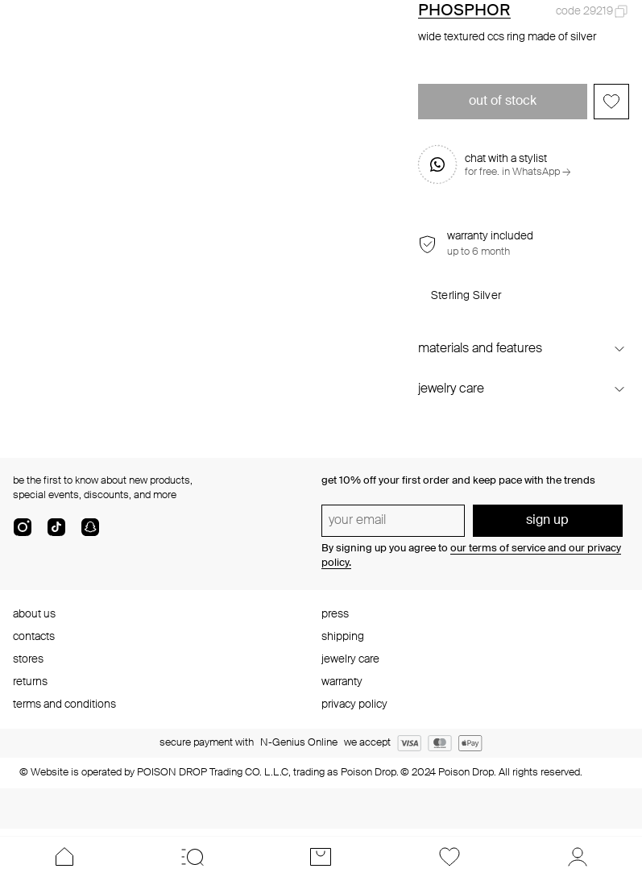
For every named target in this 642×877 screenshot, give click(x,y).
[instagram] (22, 533)
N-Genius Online (299, 743)
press (335, 614)
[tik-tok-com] (56, 533)
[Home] (64, 857)
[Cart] (321, 857)
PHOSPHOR (464, 11)
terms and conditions (64, 704)
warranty (341, 682)
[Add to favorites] (611, 101)
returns (30, 682)
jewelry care (350, 659)
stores (28, 659)
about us (34, 614)
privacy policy (354, 704)
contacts (34, 636)
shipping (342, 636)
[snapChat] (90, 533)
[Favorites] (449, 857)
